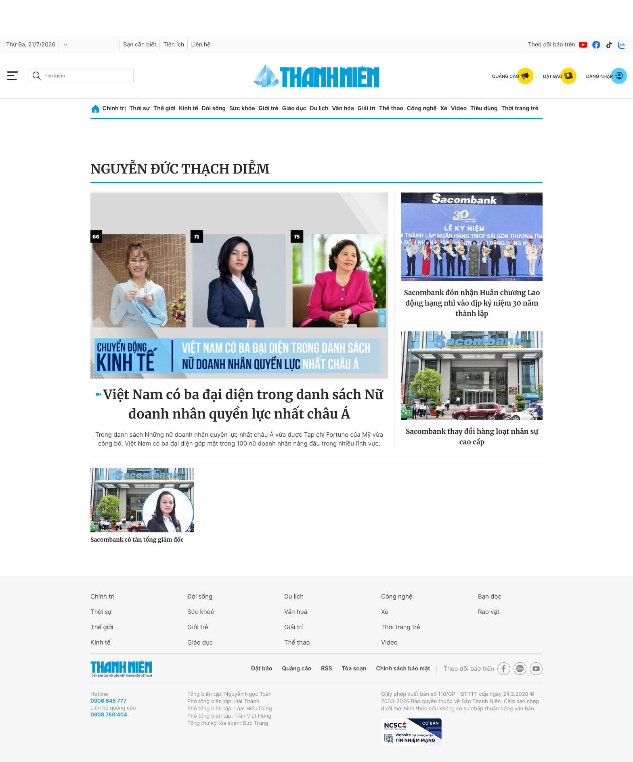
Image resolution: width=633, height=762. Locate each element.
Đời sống (214, 108)
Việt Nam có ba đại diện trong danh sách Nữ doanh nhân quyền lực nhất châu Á (243, 404)
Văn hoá (295, 611)
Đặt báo (261, 668)
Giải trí (366, 108)
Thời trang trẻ (520, 108)
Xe (443, 108)
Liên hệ (200, 44)
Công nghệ (422, 108)
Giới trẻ (268, 108)
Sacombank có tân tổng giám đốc (137, 539)
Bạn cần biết (139, 44)
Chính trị (114, 108)
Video (459, 108)
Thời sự (139, 108)
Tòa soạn (354, 668)
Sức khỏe (242, 108)
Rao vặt (488, 611)
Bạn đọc (489, 596)
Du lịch (319, 108)
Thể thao (391, 108)
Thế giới (164, 108)
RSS (326, 668)
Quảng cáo (296, 668)
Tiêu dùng (484, 108)
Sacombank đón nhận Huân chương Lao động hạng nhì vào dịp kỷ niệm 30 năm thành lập (472, 303)
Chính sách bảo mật (403, 668)
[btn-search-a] (37, 76)
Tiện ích (173, 44)
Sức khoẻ (200, 611)
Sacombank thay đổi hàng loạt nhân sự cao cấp (472, 436)
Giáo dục (294, 108)
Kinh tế (188, 108)
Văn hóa (343, 108)
